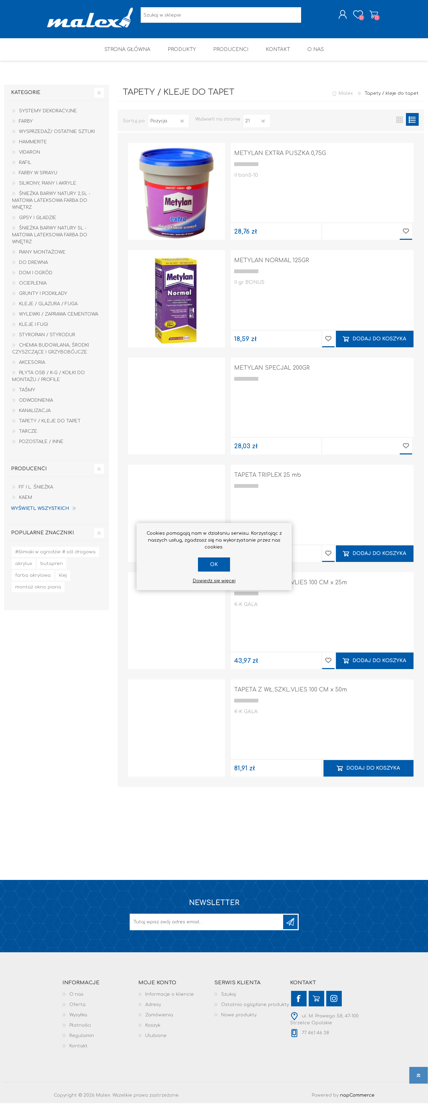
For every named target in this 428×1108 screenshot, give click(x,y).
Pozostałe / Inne (41, 446)
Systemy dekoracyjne (48, 115)
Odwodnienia (36, 405)
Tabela (399, 124)
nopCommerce (357, 1100)
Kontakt (78, 1050)
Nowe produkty (239, 1019)
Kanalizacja (35, 415)
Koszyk (367, 16)
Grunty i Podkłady (43, 298)
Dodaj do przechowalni (406, 236)
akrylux (23, 568)
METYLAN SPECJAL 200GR (272, 373)
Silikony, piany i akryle (47, 188)
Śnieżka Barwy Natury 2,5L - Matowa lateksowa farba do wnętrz (51, 205)
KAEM (25, 502)
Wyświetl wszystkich (40, 513)
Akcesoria (32, 367)
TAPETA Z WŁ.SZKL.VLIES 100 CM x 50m (290, 694)
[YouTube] (316, 1003)
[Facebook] (299, 1003)
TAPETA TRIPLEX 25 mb (267, 480)
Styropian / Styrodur (47, 339)
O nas (76, 999)
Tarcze (28, 436)
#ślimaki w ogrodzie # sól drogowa (55, 556)
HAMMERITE (33, 146)
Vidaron (29, 157)
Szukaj (228, 999)
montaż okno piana (38, 591)
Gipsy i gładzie (37, 222)
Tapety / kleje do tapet (50, 425)
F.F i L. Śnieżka (36, 492)
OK (214, 564)
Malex (346, 98)
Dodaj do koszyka (379, 343)
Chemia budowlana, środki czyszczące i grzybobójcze (50, 353)
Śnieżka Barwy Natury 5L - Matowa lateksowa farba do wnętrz (49, 239)
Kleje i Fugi (33, 329)
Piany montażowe (42, 257)
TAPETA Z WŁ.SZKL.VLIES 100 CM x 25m (290, 587)
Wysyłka (78, 1019)
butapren (51, 568)
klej (63, 580)
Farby (26, 126)
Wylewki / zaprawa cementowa (58, 319)
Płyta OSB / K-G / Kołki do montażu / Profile (48, 381)
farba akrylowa (33, 580)
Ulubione (156, 1040)
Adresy (153, 1009)
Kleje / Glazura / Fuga (48, 308)
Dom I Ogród (35, 277)
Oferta (77, 1009)
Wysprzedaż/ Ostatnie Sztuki (57, 136)
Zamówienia (159, 1019)
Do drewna (33, 267)
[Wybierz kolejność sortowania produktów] (168, 126)
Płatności (80, 1030)
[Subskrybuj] (207, 927)
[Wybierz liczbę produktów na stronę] (256, 126)
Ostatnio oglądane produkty (255, 1009)
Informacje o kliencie (169, 999)
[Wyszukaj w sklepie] (221, 17)
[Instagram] (334, 1003)
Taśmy (27, 394)
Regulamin (81, 1040)
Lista (412, 124)
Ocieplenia (33, 288)
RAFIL (25, 167)
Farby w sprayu (38, 177)
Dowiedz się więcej (214, 580)
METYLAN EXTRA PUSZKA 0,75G (280, 158)
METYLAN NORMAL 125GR (271, 265)
